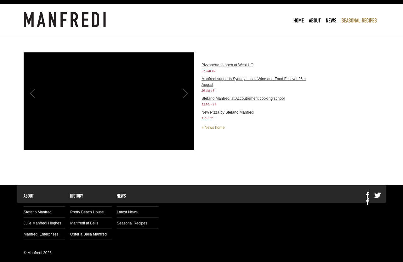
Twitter (377, 195)
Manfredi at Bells (84, 223)
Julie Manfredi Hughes (42, 223)
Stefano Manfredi (38, 212)
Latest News (127, 212)
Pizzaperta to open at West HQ (227, 65)
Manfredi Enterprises (41, 234)
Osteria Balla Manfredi (89, 234)
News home (214, 127)
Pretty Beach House (87, 212)
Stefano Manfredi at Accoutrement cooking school (243, 98)
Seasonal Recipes (132, 223)
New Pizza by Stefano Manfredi (228, 112)
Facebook (367, 201)
